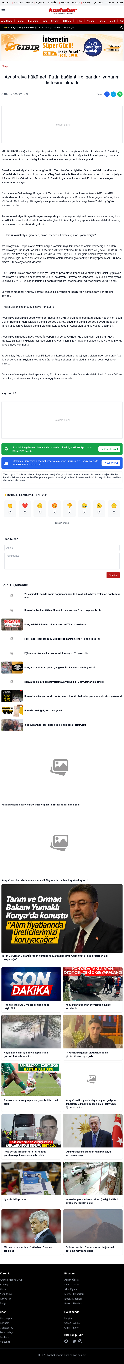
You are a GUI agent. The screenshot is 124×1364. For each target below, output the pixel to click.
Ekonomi (33, 21)
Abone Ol (111, 462)
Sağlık (112, 21)
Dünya (101, 21)
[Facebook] (66, 1341)
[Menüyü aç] (3, 10)
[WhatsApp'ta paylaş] (120, 94)
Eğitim (79, 21)
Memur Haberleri (74, 1294)
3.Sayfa (67, 21)
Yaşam (90, 21)
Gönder (113, 575)
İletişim (68, 1318)
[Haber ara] (121, 27)
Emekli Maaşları (73, 1298)
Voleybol (5, 1342)
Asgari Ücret (71, 1279)
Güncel (20, 21)
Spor (44, 21)
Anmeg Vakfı (7, 1284)
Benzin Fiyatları (73, 1303)
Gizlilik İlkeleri (71, 1327)
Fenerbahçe (6, 1332)
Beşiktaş (4, 1323)
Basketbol (5, 1337)
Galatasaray (6, 1327)
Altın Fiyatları (71, 1289)
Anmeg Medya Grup (11, 1279)
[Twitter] (74, 1341)
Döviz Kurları (71, 1284)
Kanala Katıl (109, 449)
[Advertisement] (62, 124)
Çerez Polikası (72, 1323)
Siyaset (55, 21)
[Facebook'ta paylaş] (107, 94)
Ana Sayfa (6, 21)
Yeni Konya (6, 1294)
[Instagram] (80, 1341)
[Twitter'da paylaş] (113, 94)
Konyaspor (6, 1318)
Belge (3, 1303)
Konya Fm (5, 1298)
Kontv (3, 1289)
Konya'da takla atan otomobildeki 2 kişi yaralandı (31, 27)
